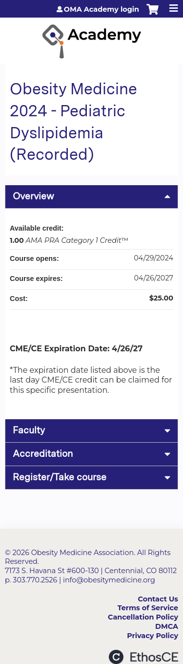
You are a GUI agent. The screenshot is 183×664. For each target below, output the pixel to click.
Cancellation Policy (143, 617)
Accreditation (43, 453)
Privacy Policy (152, 635)
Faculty (29, 430)
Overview (33, 196)
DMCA (166, 626)
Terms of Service (148, 607)
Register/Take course (59, 477)
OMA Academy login (101, 9)
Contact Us (158, 599)
